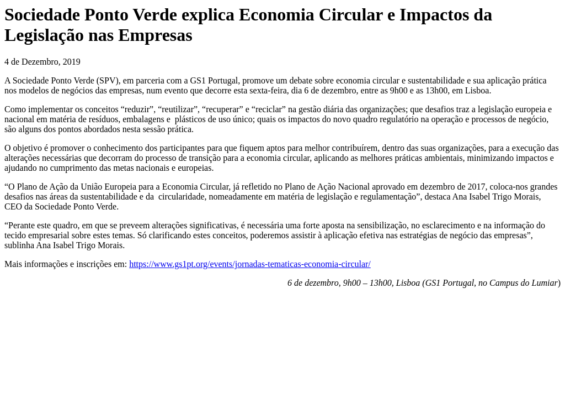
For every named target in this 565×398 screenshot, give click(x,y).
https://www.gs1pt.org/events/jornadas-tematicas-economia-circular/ (250, 264)
